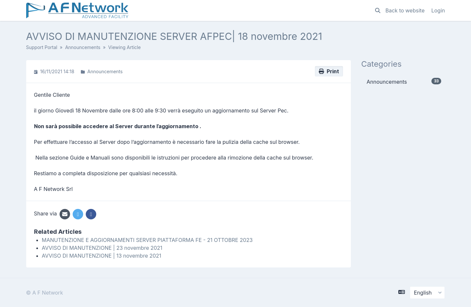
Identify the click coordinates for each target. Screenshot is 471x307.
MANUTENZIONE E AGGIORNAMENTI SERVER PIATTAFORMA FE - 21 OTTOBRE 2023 (147, 240)
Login (438, 10)
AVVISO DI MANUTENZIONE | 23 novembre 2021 (102, 248)
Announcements (82, 47)
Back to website (406, 10)
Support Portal (41, 47)
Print (329, 71)
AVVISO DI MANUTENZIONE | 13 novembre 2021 (101, 255)
